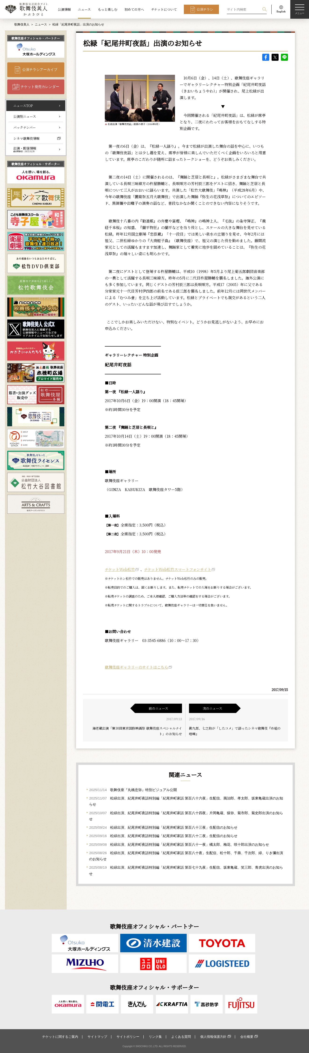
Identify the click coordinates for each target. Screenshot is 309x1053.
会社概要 (246, 1037)
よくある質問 (181, 1037)
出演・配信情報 (24, 149)
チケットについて (164, 9)
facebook (265, 57)
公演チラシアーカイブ (39, 70)
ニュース (84, 9)
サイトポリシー (127, 1037)
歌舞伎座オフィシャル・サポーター (35, 164)
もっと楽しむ (107, 9)
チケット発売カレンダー (40, 87)
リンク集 (155, 1037)
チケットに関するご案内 (60, 1037)
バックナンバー (24, 127)
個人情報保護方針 (213, 1037)
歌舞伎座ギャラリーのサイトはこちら (136, 667)
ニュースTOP (23, 105)
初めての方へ (134, 9)
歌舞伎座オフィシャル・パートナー (35, 38)
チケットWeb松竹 (120, 569)
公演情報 (64, 9)
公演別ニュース (24, 116)
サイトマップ (97, 1037)
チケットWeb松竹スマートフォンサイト (177, 569)
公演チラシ (205, 9)
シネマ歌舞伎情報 (26, 138)
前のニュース (158, 708)
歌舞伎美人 (21, 24)
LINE (284, 57)
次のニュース (212, 708)
